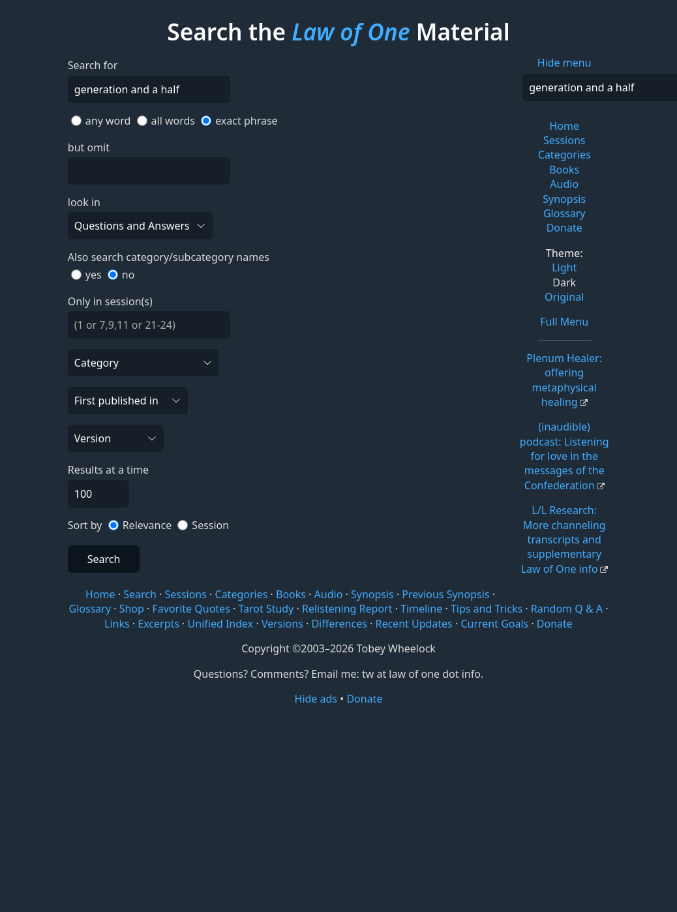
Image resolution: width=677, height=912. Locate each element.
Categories (564, 154)
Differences (339, 623)
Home (564, 126)
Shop (131, 608)
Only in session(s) (110, 301)
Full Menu (564, 321)
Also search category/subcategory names (168, 257)
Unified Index (221, 623)
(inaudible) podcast (564, 456)
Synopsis (564, 199)
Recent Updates (413, 623)
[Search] (149, 89)
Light (564, 267)
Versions (282, 623)
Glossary (564, 213)
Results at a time (108, 470)
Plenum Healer (564, 380)
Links (117, 623)
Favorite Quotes (191, 608)
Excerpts (158, 623)
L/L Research (563, 539)
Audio (564, 184)
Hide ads (316, 699)
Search (104, 559)
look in (84, 202)
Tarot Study (265, 608)
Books (564, 169)
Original (564, 297)
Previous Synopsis (445, 594)
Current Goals (494, 623)
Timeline (421, 608)
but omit (89, 147)
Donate (564, 227)
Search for (93, 65)
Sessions (564, 140)
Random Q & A (567, 608)
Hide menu (564, 62)
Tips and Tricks (486, 608)
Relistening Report (347, 608)
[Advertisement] (338, 807)
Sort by (85, 525)
